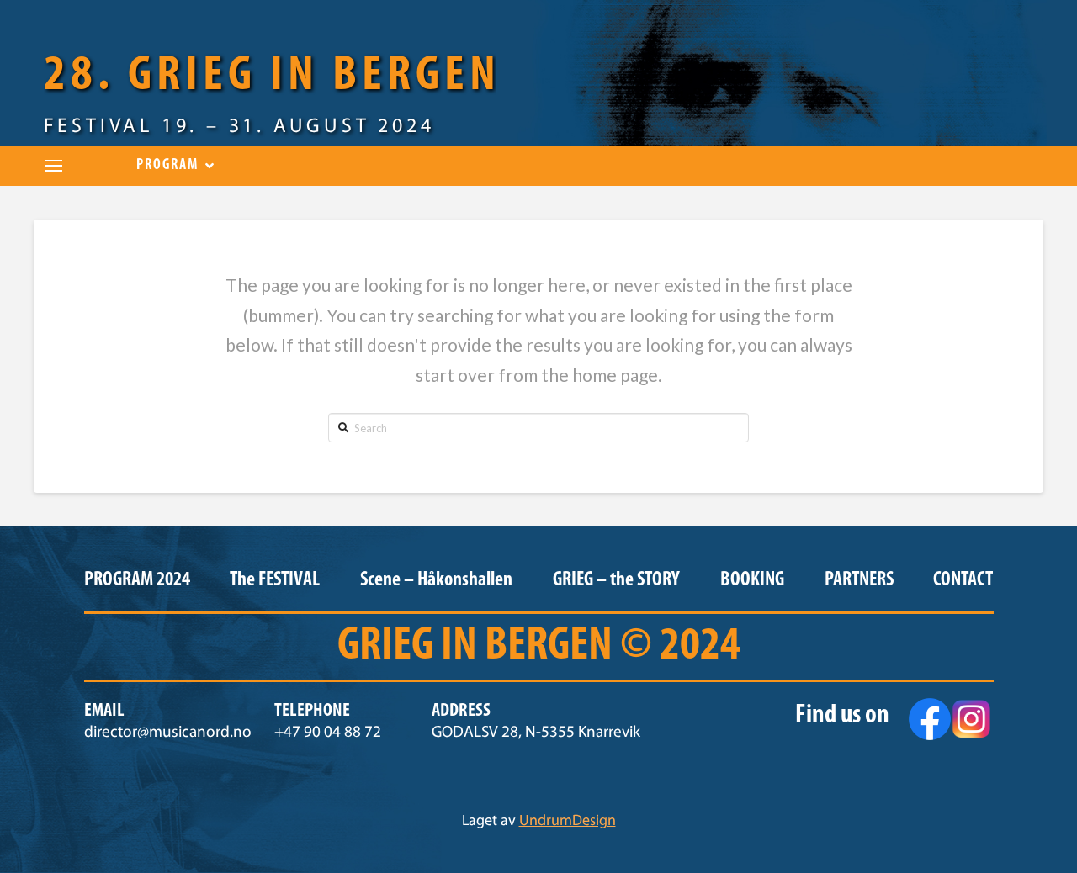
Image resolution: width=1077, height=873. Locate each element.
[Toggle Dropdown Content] (54, 166)
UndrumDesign (567, 821)
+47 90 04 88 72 (327, 733)
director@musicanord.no (168, 733)
